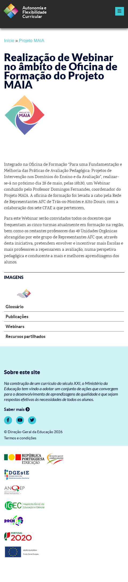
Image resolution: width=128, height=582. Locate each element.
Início (9, 40)
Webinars (15, 326)
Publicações (17, 316)
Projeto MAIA (31, 40)
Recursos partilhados (25, 336)
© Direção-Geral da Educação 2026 (33, 432)
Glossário (15, 306)
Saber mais (17, 409)
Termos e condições (20, 438)
